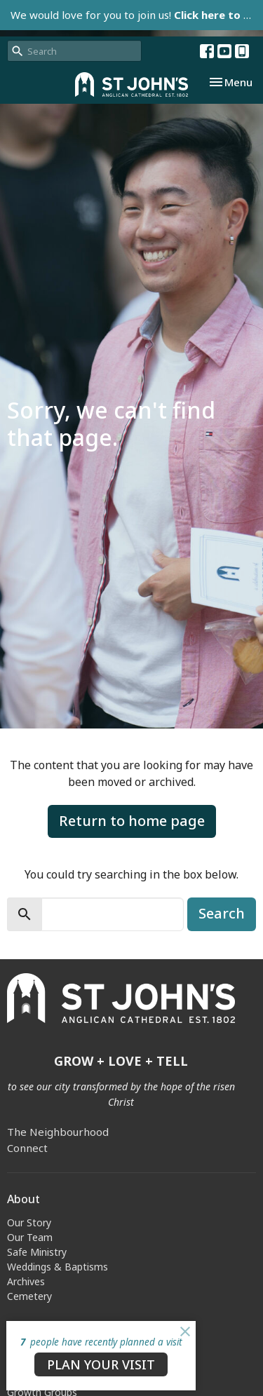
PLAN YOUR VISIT (101, 1364)
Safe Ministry (37, 1252)
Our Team (30, 1237)
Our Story (29, 1222)
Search (221, 913)
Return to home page (132, 820)
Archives (26, 1281)
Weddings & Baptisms (57, 1266)
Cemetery (29, 1296)
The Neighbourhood (58, 1132)
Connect (27, 1148)
